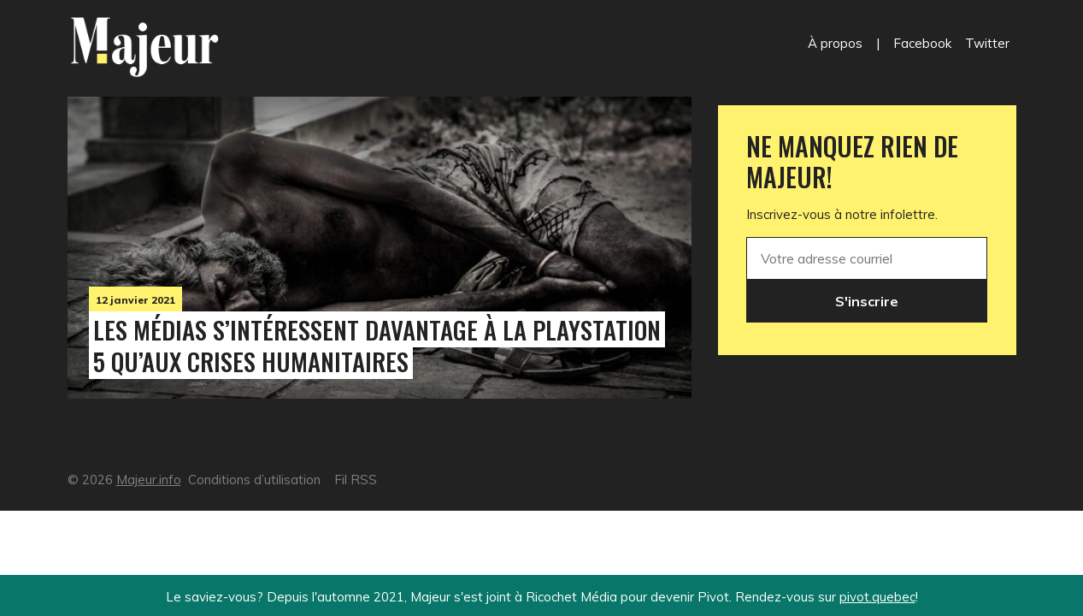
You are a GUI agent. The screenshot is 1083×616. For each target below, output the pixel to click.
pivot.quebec (877, 597)
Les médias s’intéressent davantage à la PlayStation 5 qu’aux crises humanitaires (377, 345)
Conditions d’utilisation (254, 479)
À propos (835, 43)
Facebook (922, 43)
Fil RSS (355, 479)
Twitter (987, 43)
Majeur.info (148, 479)
